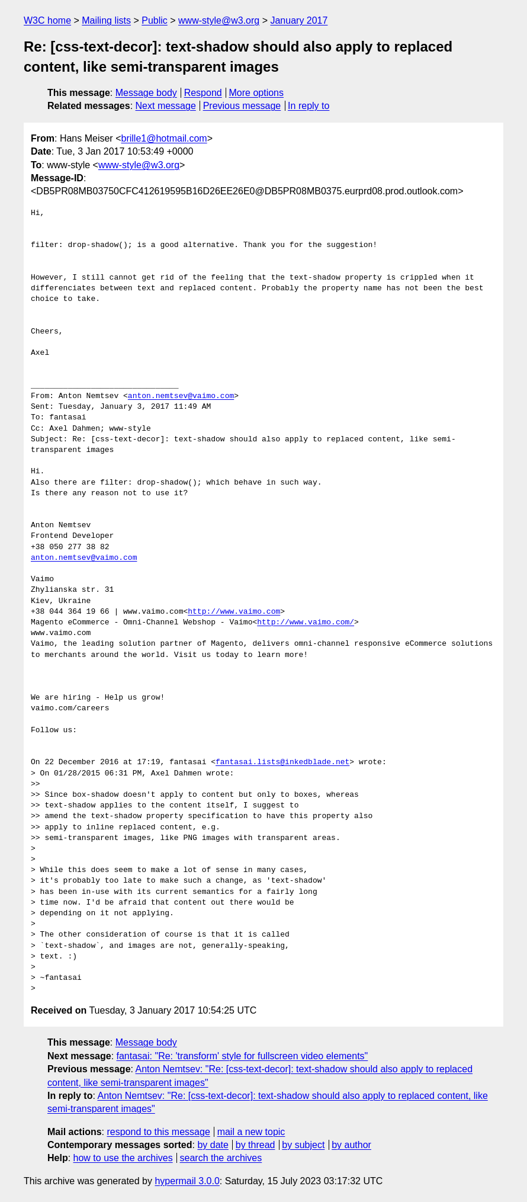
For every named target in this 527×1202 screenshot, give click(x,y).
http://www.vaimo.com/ (305, 622)
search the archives (221, 1158)
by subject (303, 1145)
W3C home (47, 20)
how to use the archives (123, 1158)
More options (256, 93)
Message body (146, 93)
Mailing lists (106, 20)
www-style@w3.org (218, 20)
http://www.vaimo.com (234, 612)
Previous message (242, 106)
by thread (255, 1145)
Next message (166, 106)
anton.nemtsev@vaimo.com (181, 396)
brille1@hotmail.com (164, 138)
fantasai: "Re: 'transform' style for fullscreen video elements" (242, 1056)
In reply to (308, 106)
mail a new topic (251, 1132)
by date (212, 1145)
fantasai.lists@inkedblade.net (282, 762)
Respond (203, 93)
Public (155, 20)
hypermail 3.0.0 (187, 1181)
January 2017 (298, 20)
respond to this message (158, 1132)
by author (351, 1145)
